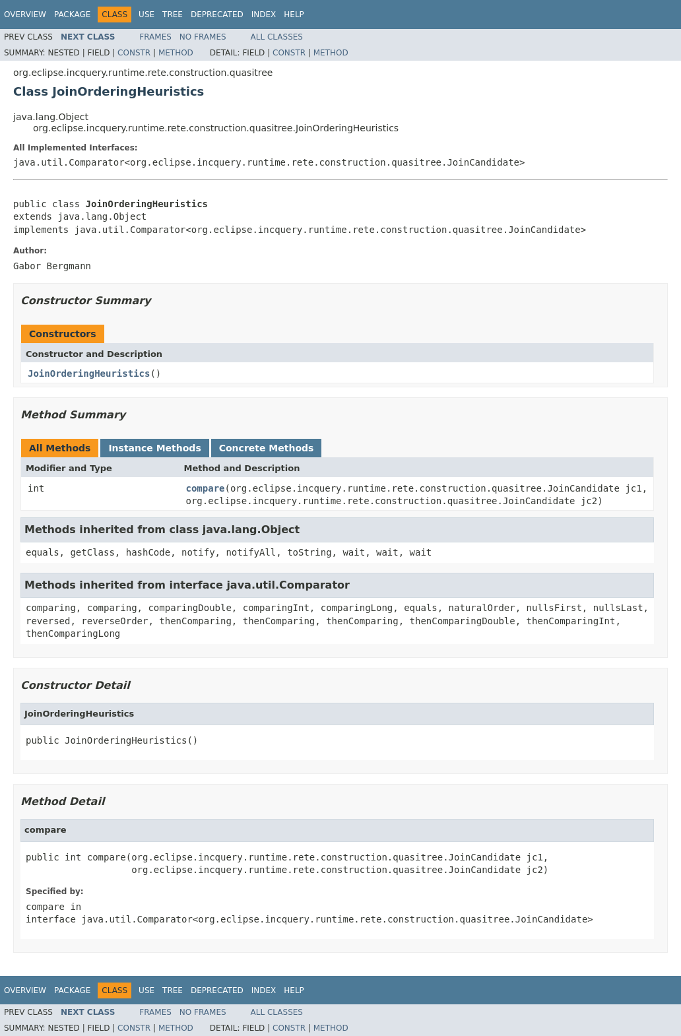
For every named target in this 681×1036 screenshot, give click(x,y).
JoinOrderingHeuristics (89, 373)
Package (72, 14)
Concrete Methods (266, 448)
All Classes (277, 37)
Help (294, 14)
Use (146, 14)
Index (263, 14)
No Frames (202, 37)
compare (205, 488)
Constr (133, 52)
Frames (155, 37)
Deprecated (217, 14)
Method (175, 52)
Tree (172, 14)
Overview (25, 14)
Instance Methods (154, 448)
